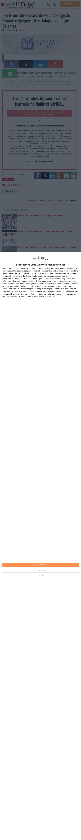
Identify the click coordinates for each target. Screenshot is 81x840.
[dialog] (40, 546)
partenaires (16, 268)
